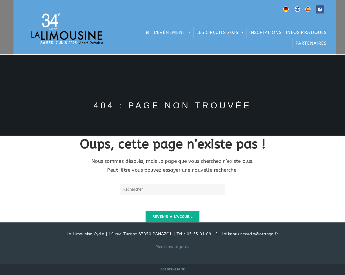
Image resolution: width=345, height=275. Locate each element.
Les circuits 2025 (220, 32)
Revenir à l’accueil (173, 217)
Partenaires (310, 43)
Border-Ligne (172, 269)
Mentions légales (172, 246)
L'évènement (173, 32)
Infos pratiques (306, 32)
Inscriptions (265, 32)
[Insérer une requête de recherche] (172, 189)
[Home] (146, 32)
